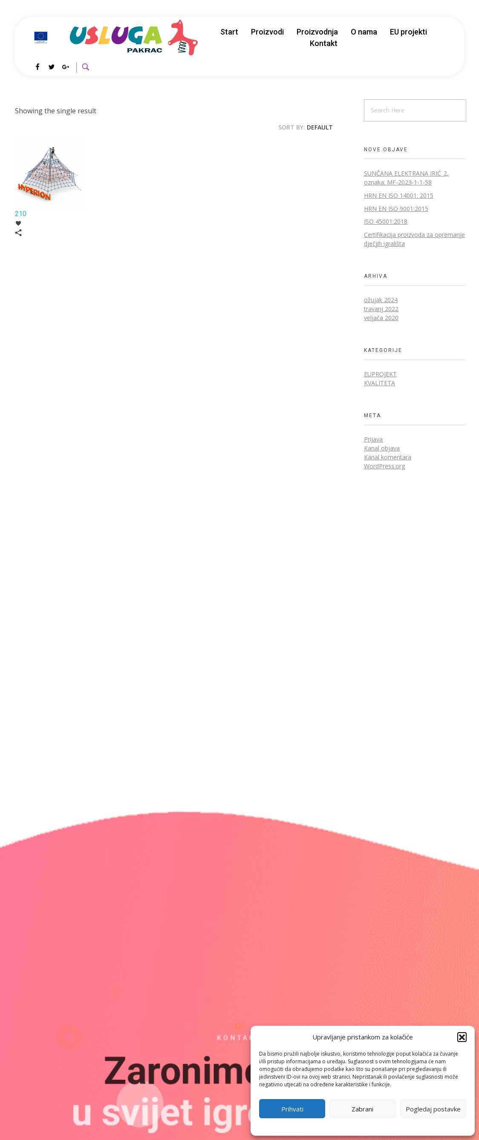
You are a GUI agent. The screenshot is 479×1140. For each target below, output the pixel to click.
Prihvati (292, 1109)
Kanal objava (382, 448)
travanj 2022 (381, 309)
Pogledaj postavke (433, 1109)
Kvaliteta (379, 383)
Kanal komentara (387, 457)
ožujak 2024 (381, 300)
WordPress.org (384, 466)
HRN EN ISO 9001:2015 (396, 209)
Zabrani (362, 1109)
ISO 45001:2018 (385, 221)
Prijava (373, 439)
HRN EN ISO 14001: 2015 (398, 195)
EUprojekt (380, 374)
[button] (462, 1037)
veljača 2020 (381, 318)
